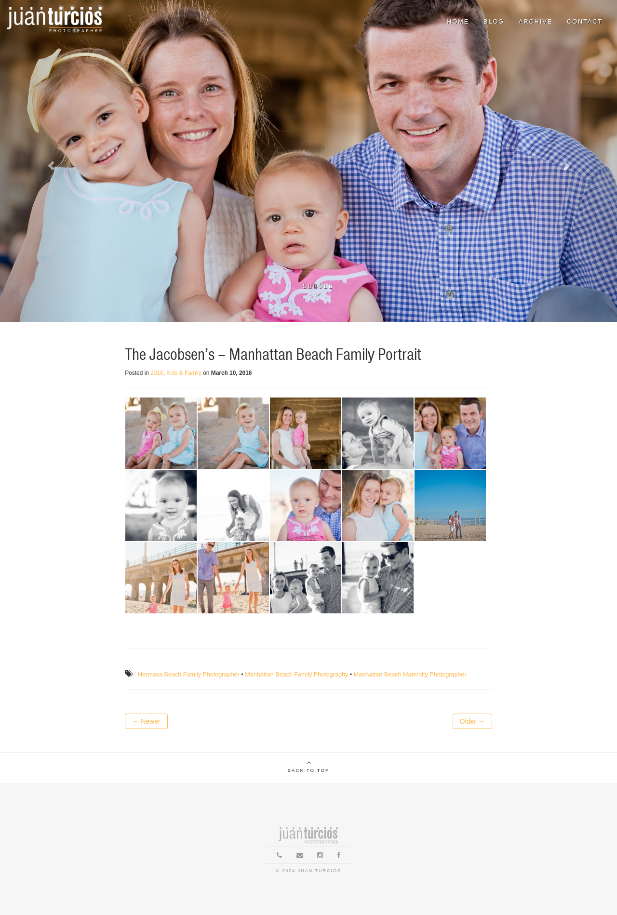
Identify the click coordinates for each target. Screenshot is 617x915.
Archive (535, 21)
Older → (472, 721)
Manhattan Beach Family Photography (296, 674)
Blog (493, 21)
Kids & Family (183, 373)
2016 (156, 373)
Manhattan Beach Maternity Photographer (410, 674)
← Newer (146, 721)
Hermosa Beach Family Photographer (189, 674)
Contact (585, 21)
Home (458, 21)
